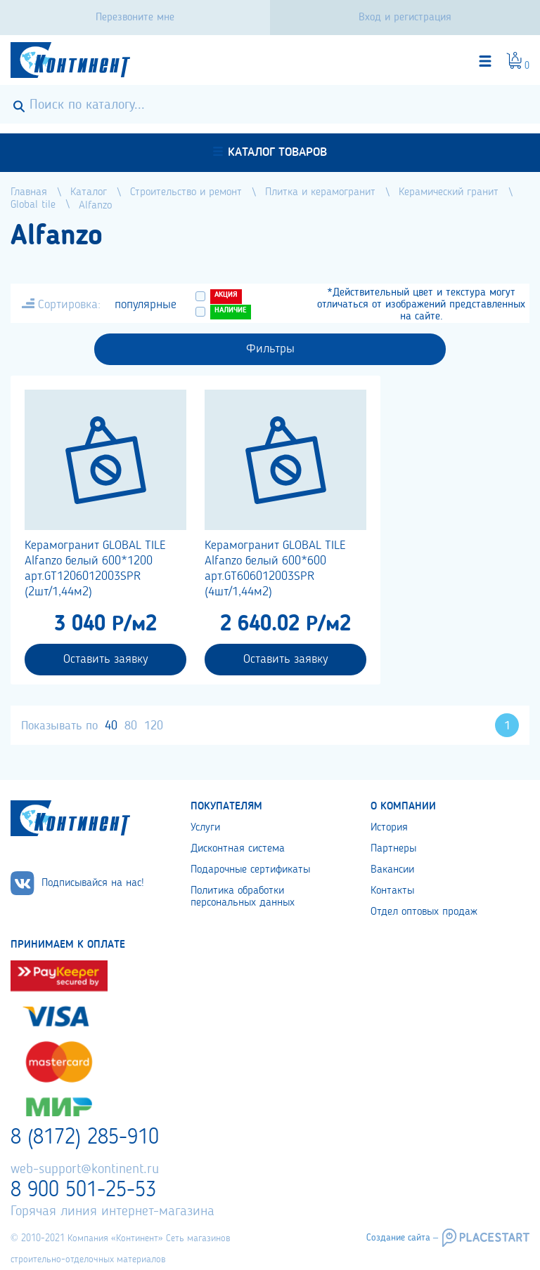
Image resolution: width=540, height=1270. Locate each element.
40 (111, 726)
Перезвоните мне (135, 17)
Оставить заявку (105, 659)
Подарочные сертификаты (250, 869)
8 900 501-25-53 (83, 1190)
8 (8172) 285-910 (85, 1138)
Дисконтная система (238, 848)
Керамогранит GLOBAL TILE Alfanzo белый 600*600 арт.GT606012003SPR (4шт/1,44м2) (275, 568)
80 (130, 726)
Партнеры (393, 848)
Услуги (205, 827)
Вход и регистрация (405, 17)
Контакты (392, 891)
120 (153, 726)
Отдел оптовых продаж (424, 912)
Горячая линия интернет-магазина (112, 1212)
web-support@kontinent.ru (85, 1170)
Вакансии (392, 869)
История (389, 827)
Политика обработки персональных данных (243, 896)
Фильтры (270, 349)
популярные (145, 304)
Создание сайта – (402, 1238)
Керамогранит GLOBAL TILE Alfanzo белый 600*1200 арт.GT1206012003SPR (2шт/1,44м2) (95, 568)
